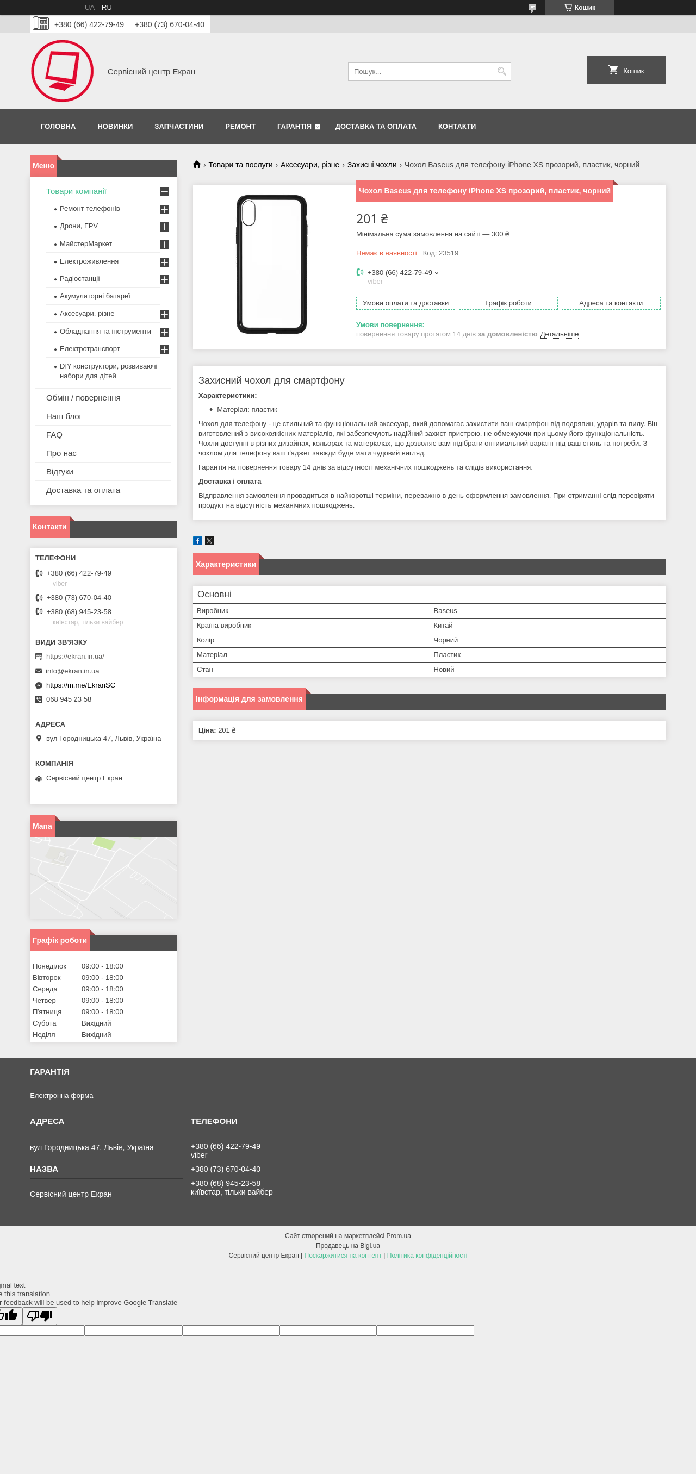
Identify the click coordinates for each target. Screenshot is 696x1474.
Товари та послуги (240, 164)
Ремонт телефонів (90, 208)
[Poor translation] (39, 1316)
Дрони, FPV (79, 226)
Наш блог (64, 416)
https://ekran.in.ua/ (75, 656)
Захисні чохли (372, 164)
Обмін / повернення (83, 397)
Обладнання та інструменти (105, 331)
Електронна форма (61, 1095)
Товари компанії (76, 191)
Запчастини (178, 126)
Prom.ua (399, 1236)
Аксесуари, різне (310, 164)
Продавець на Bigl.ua (348, 1246)
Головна (58, 126)
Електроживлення (89, 261)
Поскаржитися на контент (343, 1255)
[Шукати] (501, 71)
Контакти (457, 126)
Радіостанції (80, 278)
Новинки (115, 126)
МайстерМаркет (86, 244)
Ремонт (240, 126)
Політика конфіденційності (427, 1255)
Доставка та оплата (376, 126)
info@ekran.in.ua (72, 671)
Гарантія (294, 126)
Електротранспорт (90, 349)
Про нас (61, 453)
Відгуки (59, 471)
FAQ (54, 434)
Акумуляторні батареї (95, 296)
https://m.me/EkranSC (80, 685)
